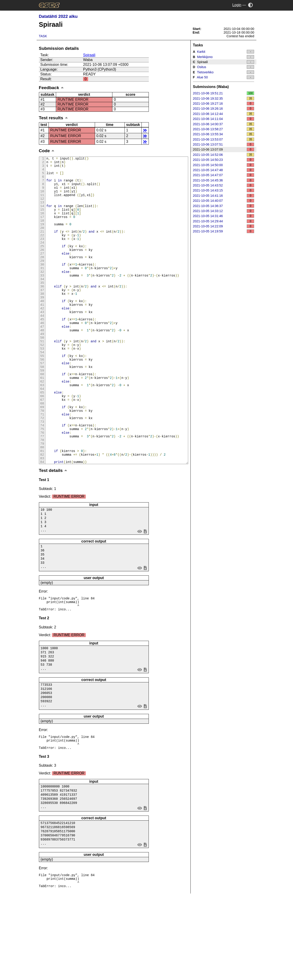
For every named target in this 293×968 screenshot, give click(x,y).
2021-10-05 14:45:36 (223, 180)
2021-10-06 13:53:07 (223, 139)
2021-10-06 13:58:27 (223, 129)
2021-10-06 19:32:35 (223, 98)
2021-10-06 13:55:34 (223, 134)
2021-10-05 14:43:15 (223, 190)
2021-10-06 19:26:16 (223, 108)
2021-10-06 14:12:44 (223, 114)
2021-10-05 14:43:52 (223, 185)
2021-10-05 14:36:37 (223, 206)
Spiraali (89, 55)
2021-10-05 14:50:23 (223, 160)
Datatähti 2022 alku (58, 16)
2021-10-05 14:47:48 (223, 170)
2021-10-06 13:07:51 (223, 144)
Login (236, 5)
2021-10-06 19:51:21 (223, 93)
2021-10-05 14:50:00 (223, 165)
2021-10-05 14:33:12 (223, 211)
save (145, 590)
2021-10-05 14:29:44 (223, 221)
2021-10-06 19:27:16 (223, 103)
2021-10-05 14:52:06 (223, 155)
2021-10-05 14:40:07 (223, 200)
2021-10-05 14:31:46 (223, 216)
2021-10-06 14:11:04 (223, 119)
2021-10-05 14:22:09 (223, 226)
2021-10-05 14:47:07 (223, 175)
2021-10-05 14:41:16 (223, 195)
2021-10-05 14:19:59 (223, 231)
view (139, 590)
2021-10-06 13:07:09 (223, 149)
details (145, 130)
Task (43, 36)
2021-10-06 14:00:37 (223, 124)
